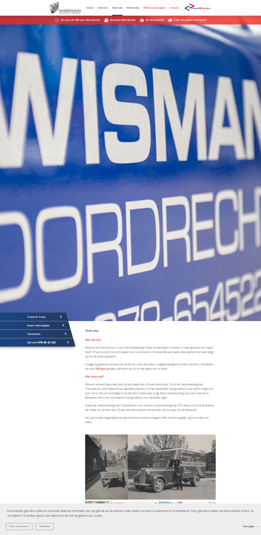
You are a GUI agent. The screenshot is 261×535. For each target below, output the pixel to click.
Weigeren (44, 526)
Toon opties (248, 526)
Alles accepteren (19, 526)
